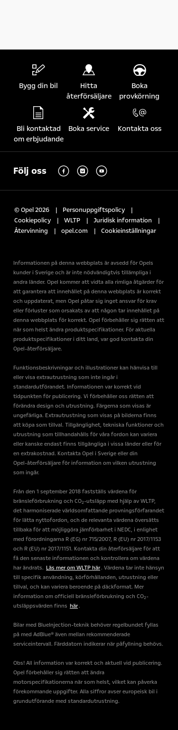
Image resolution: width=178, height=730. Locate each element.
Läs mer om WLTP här (73, 567)
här (74, 606)
